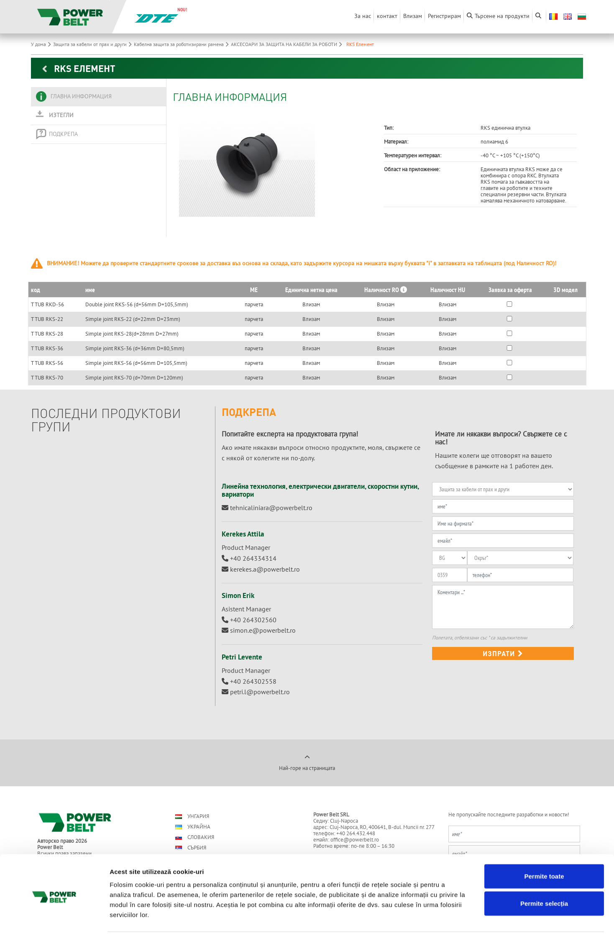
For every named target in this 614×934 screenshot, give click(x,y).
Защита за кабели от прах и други (93, 44)
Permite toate (544, 845)
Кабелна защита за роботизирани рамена (182, 44)
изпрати (503, 653)
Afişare (418, 917)
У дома (42, 44)
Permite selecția (544, 872)
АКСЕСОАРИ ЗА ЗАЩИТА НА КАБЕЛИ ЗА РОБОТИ (287, 44)
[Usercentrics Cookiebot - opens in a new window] (54, 917)
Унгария (192, 816)
